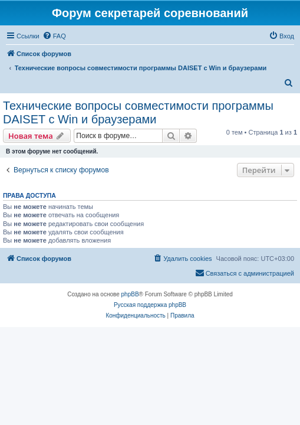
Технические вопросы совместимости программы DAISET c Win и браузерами (138, 112)
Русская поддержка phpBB (150, 305)
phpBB (130, 294)
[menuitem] (54, 36)
